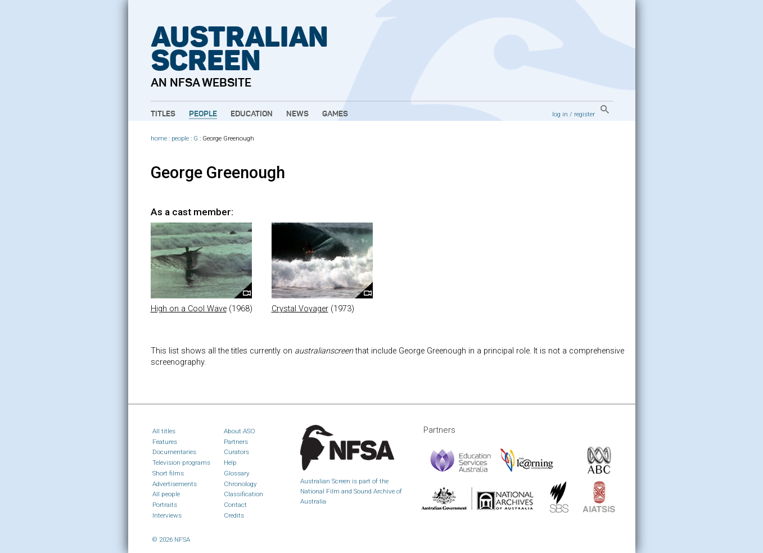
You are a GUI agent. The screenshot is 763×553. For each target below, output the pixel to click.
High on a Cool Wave (189, 309)
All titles (163, 431)
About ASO (239, 431)
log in (560, 114)
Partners (236, 442)
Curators (236, 452)
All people (166, 494)
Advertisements (174, 484)
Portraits (164, 505)
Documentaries (174, 452)
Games (335, 114)
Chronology (240, 484)
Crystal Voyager (300, 309)
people (180, 138)
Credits (234, 515)
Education (252, 114)
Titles (163, 114)
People (203, 114)
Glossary (237, 473)
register (584, 114)
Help (230, 462)
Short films (168, 473)
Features (164, 442)
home (159, 138)
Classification (243, 494)
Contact (235, 505)
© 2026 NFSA (171, 539)
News (297, 114)
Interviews (167, 515)
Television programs (181, 462)
